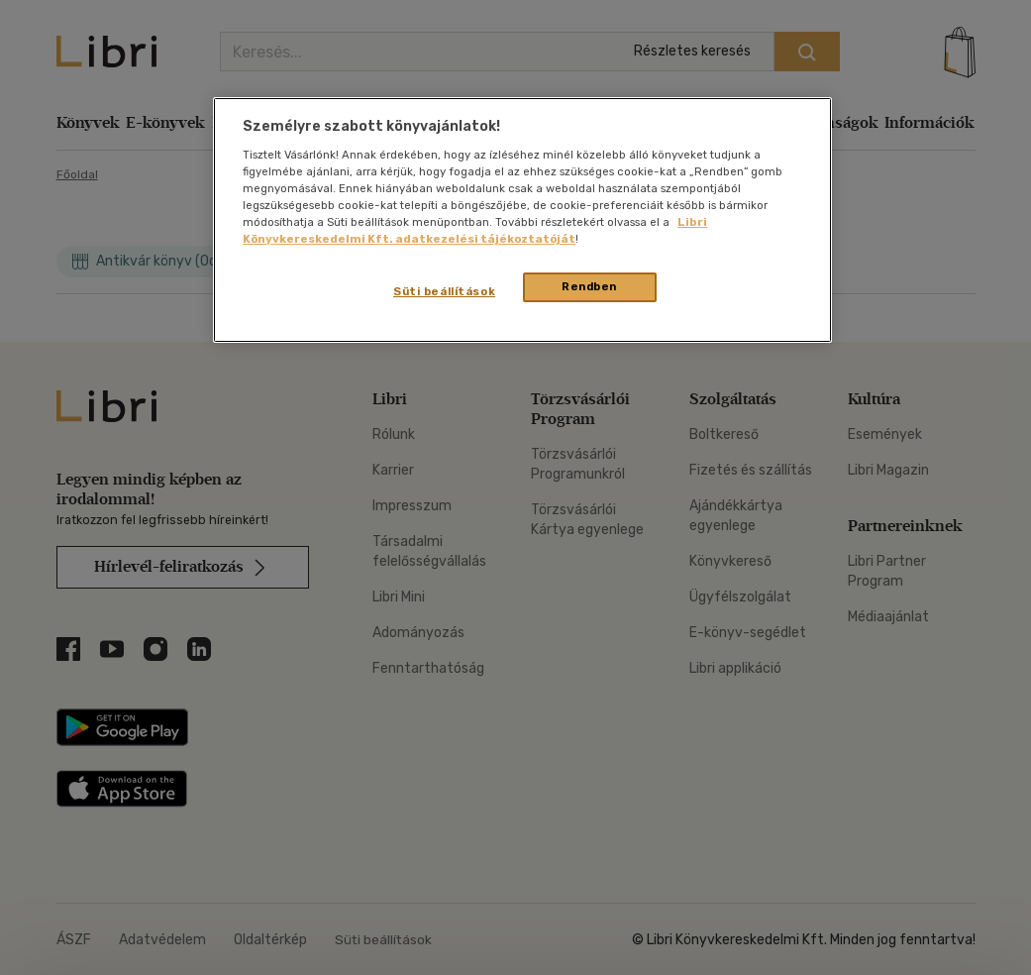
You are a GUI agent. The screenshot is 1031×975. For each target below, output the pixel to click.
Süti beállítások (444, 291)
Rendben (589, 286)
